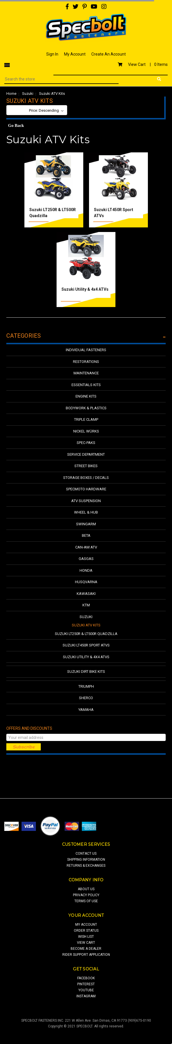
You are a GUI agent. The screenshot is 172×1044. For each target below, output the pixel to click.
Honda (86, 570)
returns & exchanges (86, 866)
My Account (75, 54)
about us (86, 889)
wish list (86, 937)
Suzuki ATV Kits (52, 93)
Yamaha (86, 709)
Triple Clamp (86, 419)
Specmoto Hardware (86, 489)
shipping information (86, 860)
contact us (86, 854)
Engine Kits (86, 396)
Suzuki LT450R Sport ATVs (86, 645)
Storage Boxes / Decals (86, 477)
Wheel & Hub (86, 512)
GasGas (86, 559)
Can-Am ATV (86, 547)
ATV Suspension (86, 501)
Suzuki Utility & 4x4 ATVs (85, 289)
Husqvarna (86, 582)
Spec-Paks (86, 443)
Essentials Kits (86, 385)
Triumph (86, 686)
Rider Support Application (86, 955)
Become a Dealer (86, 949)
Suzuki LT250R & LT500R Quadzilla (86, 634)
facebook (86, 978)
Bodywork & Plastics (86, 408)
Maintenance (86, 373)
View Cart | (143, 64)
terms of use (86, 901)
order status (86, 931)
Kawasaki (86, 593)
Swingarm (86, 524)
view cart (86, 943)
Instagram (86, 996)
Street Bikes (86, 466)
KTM (86, 605)
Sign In (52, 54)
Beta (86, 535)
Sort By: (17, 110)
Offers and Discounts (29, 728)
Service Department (86, 454)
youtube (86, 990)
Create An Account (108, 54)
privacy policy (86, 895)
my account (86, 925)
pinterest (86, 984)
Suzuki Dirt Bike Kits (86, 671)
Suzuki (27, 93)
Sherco (86, 698)
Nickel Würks (86, 431)
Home (11, 93)
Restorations (86, 361)
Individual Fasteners (86, 350)
